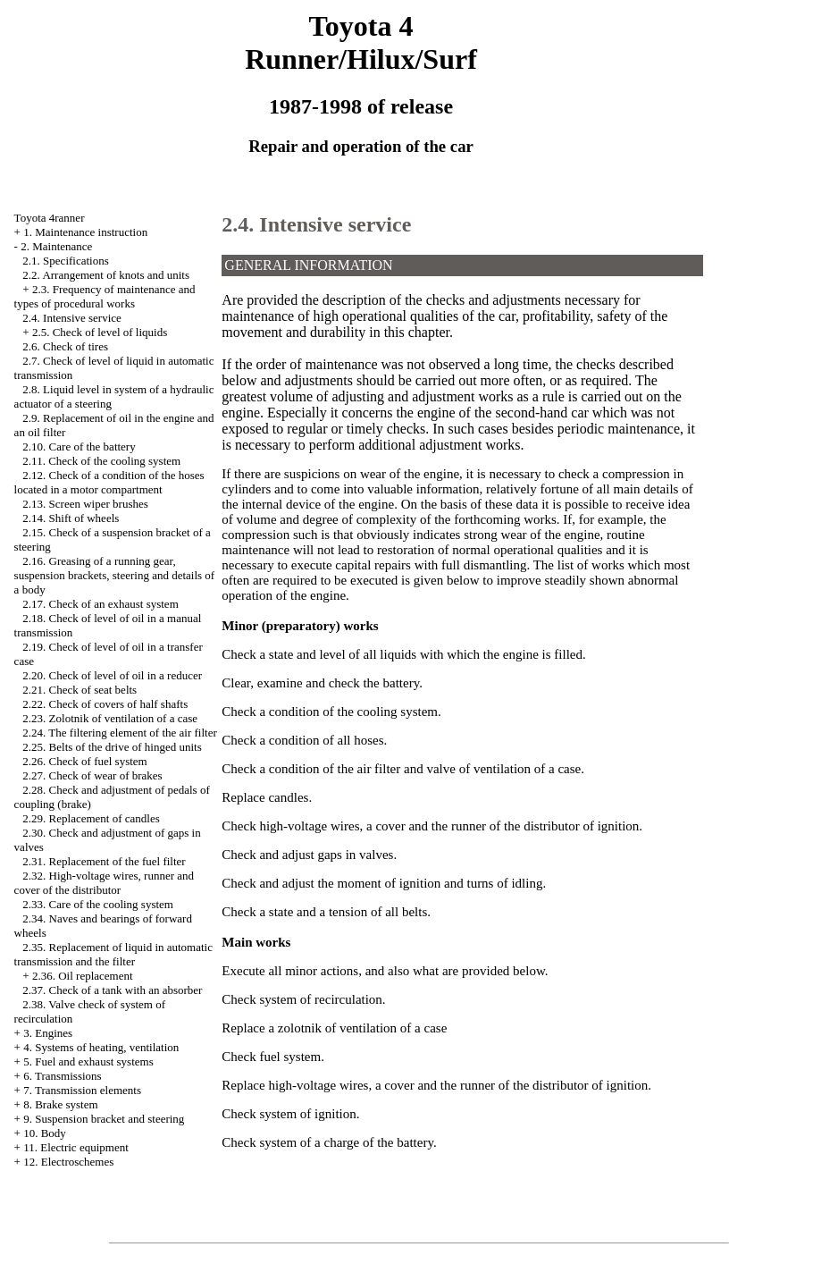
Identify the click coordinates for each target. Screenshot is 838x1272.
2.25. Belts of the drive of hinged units (111, 747)
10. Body (44, 1133)
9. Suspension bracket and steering (103, 1118)
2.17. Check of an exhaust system (100, 604)
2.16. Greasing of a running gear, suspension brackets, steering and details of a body (114, 575)
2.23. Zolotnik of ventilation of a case (109, 718)
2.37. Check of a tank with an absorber (112, 990)
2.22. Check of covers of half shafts (105, 704)
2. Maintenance (56, 246)
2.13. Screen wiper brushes (84, 503)
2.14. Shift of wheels (70, 518)
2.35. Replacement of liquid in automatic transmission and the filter (113, 954)
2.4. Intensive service (71, 317)
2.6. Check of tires (65, 346)
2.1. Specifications (65, 260)
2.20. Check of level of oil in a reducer (112, 675)
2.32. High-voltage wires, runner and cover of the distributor (104, 883)
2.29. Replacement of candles (90, 818)
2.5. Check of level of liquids (99, 332)
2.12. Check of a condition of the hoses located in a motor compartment (109, 482)
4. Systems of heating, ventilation (101, 1047)
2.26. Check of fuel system (84, 761)
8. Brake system (60, 1104)
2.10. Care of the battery (78, 446)
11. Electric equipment (76, 1147)
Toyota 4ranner (49, 217)
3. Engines (47, 1033)
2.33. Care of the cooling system (97, 904)
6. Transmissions (62, 1075)
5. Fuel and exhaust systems (88, 1061)
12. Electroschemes (68, 1161)
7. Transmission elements (82, 1090)
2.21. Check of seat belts (79, 689)
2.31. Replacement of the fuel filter (103, 861)
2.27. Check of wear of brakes (92, 775)
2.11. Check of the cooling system (101, 461)
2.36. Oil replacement (82, 975)
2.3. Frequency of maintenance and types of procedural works (105, 296)
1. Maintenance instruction (85, 232)
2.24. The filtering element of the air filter (119, 732)
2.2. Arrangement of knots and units (105, 275)
